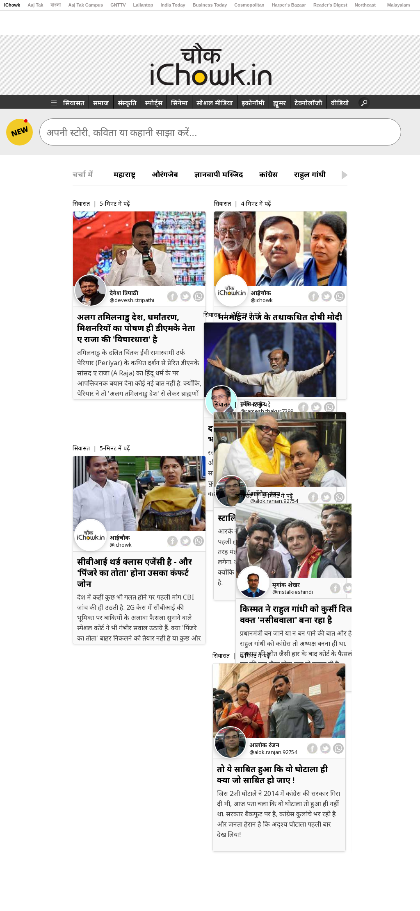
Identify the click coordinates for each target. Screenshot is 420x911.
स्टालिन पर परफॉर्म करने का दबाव (272, 509)
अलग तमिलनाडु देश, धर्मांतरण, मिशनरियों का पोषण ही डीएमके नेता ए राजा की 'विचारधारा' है (136, 328)
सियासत (73, 102)
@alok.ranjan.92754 (273, 492)
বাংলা (55, 4)
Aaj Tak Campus (85, 4)
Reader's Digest (330, 4)
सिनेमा (179, 102)
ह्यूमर (279, 102)
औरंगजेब (165, 174)
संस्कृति (127, 102)
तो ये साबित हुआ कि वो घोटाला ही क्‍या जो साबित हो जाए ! (272, 774)
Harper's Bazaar (289, 4)
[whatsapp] (198, 296)
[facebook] (172, 296)
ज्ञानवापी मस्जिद (218, 174)
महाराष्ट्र (124, 174)
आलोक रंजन (264, 485)
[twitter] (185, 296)
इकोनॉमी (253, 102)
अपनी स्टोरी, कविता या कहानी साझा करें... (121, 132)
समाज (101, 102)
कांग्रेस (268, 174)
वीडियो (340, 102)
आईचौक (260, 293)
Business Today (210, 4)
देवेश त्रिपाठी (124, 293)
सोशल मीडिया (214, 102)
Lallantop (143, 4)
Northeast (365, 4)
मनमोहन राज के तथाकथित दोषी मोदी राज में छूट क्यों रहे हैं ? (279, 322)
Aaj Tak (35, 4)
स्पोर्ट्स (153, 102)
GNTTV (118, 4)
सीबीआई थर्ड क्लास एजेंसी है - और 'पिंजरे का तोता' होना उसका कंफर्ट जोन (134, 572)
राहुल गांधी (310, 174)
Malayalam (398, 4)
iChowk (12, 4)
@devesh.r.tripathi (132, 300)
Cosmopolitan (249, 4)
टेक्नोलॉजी (308, 102)
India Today (172, 4)
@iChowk (261, 300)
